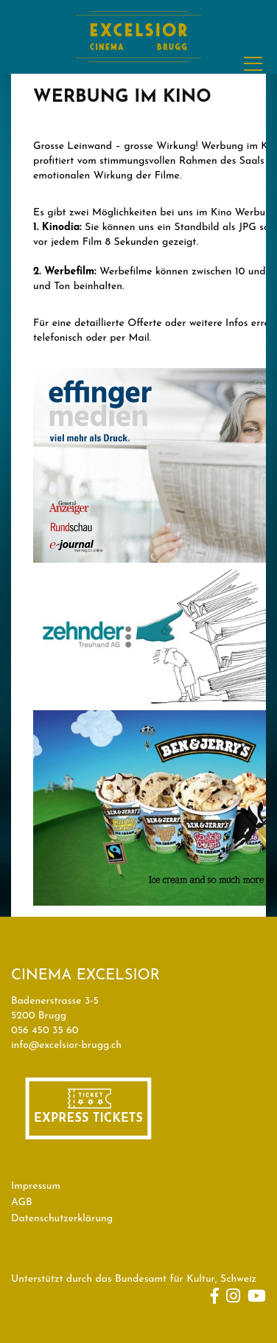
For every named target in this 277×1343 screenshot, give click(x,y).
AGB (21, 1202)
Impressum (35, 1186)
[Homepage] (138, 72)
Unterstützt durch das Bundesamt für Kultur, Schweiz (133, 1279)
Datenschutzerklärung (62, 1218)
